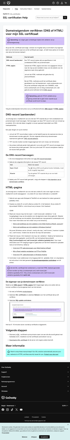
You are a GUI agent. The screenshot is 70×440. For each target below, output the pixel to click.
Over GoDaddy (6, 367)
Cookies (44, 417)
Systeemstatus (46, 9)
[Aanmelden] (62, 3)
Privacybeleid (35, 417)
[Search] (65, 17)
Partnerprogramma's (8, 381)
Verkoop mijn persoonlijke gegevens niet (35, 420)
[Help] (53, 3)
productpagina (27, 291)
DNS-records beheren (31, 138)
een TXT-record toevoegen (42, 158)
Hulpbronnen (5, 376)
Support (4, 372)
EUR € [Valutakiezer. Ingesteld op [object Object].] (65, 405)
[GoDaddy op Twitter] (16, 410)
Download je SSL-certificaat (18, 340)
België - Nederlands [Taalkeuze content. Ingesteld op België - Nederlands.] (8, 405)
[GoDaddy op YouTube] (21, 410)
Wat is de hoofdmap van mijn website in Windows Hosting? (32, 227)
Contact (36, 9)
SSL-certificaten (15, 14)
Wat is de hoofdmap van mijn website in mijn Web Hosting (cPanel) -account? (38, 223)
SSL (18, 334)
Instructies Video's (26, 9)
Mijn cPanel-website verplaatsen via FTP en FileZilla (29, 251)
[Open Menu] (3, 3)
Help (16, 9)
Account (4, 386)
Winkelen (4, 391)
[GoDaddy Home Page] (9, 397)
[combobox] (49, 17)
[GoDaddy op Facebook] (2, 410)
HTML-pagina (58, 108)
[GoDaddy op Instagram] (7, 410)
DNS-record (48, 90)
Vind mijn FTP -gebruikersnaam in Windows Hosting (30, 254)
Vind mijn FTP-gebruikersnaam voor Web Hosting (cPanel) (32, 248)
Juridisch (26, 417)
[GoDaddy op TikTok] (12, 410)
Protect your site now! (51, 354)
